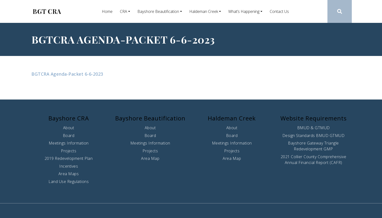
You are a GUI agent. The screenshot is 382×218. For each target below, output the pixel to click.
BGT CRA (47, 11)
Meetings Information (69, 143)
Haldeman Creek (203, 11)
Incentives (68, 166)
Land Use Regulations (68, 181)
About (68, 127)
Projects (68, 151)
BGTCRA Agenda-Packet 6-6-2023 (67, 74)
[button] (339, 11)
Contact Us (279, 11)
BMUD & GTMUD (313, 127)
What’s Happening (243, 11)
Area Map (150, 158)
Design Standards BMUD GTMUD (313, 135)
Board (69, 135)
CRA (123, 11)
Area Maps (68, 173)
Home (107, 11)
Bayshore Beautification (158, 11)
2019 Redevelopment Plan (69, 158)
